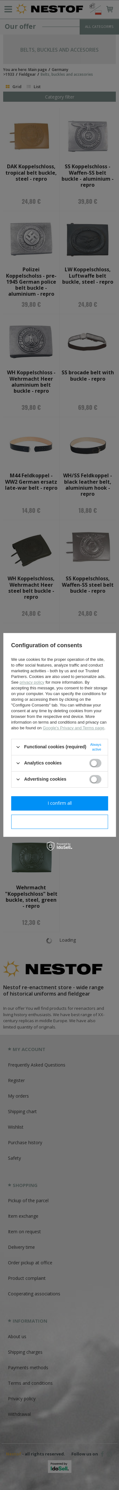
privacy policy (32, 682)
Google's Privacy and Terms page (73, 728)
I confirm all (60, 803)
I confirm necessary (59, 821)
